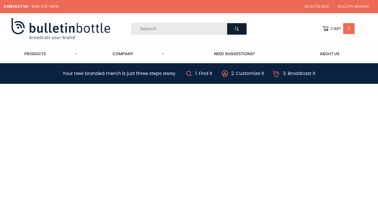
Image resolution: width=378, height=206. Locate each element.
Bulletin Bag (317, 6)
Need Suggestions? (234, 54)
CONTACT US (16, 6)
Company (138, 54)
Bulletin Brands (353, 6)
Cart (338, 29)
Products (50, 54)
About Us (329, 54)
